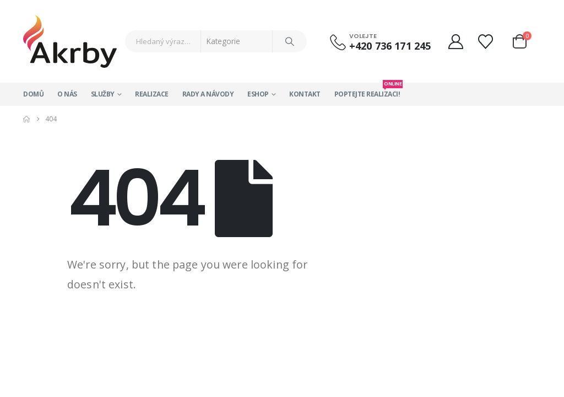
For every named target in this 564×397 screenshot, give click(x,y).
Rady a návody (208, 94)
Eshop (258, 94)
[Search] (290, 41)
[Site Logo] (70, 41)
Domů (33, 94)
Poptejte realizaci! (367, 91)
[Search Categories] (237, 41)
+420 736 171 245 (390, 45)
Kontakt (305, 94)
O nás (67, 94)
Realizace (152, 94)
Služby (103, 94)
